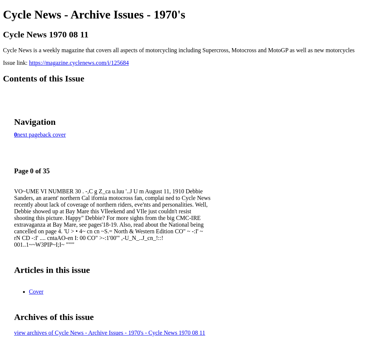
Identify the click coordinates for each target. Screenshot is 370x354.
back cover (53, 134)
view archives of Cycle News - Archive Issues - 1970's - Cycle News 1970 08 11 (109, 333)
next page (28, 134)
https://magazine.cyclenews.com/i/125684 (79, 63)
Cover (36, 291)
